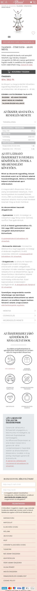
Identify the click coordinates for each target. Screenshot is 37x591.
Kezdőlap (4, 6)
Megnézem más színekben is (18, 42)
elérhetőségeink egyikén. (13, 305)
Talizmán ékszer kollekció (13, 103)
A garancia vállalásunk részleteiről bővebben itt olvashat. (17, 463)
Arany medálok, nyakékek (12, 100)
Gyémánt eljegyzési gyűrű (14, 545)
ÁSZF (5, 540)
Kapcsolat (7, 522)
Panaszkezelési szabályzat (14, 576)
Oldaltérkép (8, 567)
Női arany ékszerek (19, 97)
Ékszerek (12, 6)
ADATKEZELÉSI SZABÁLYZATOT (15, 497)
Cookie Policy (9, 580)
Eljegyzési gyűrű (10, 527)
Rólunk (6, 531)
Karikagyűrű (8, 518)
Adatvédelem (9, 558)
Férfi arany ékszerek (12, 563)
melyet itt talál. (27, 65)
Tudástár (7, 549)
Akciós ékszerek (10, 572)
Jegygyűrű (7, 536)
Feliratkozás (18, 504)
